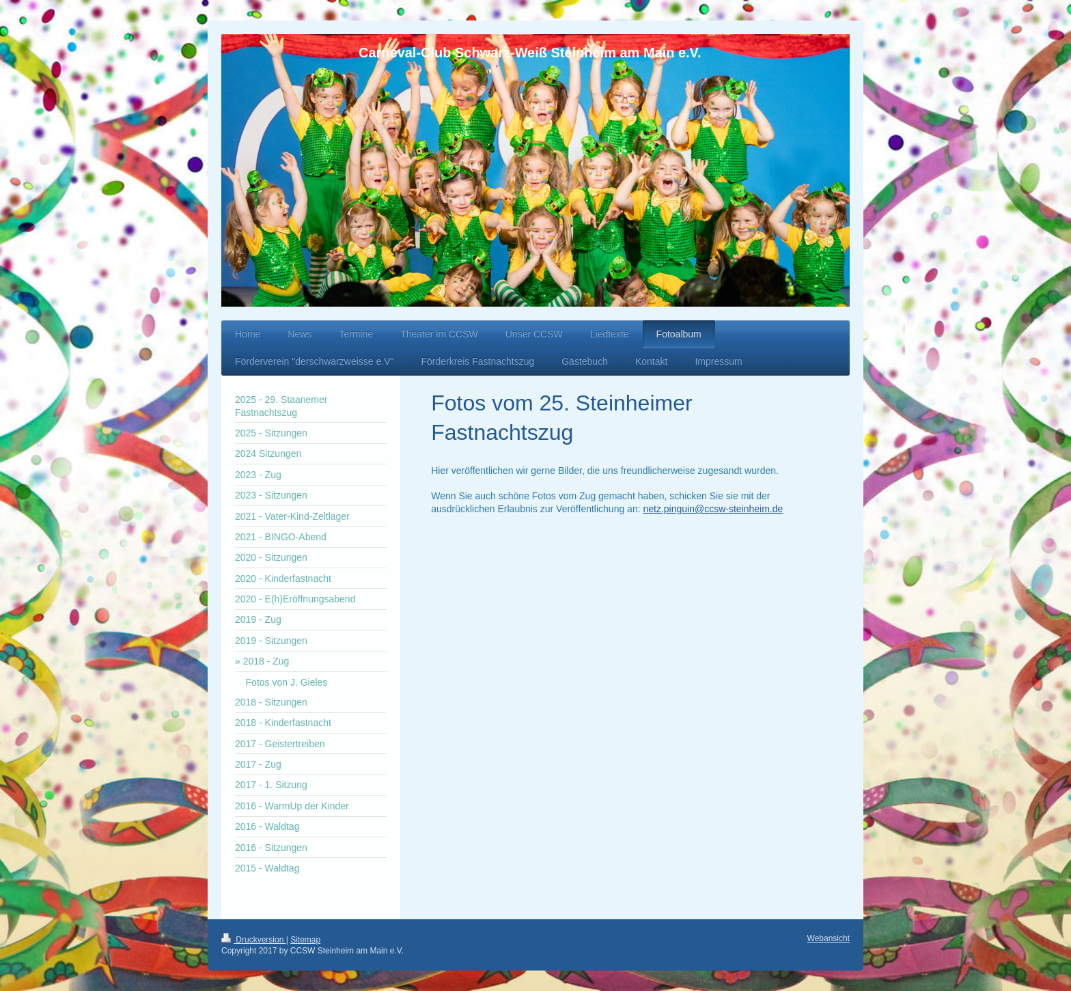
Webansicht (828, 938)
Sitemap (305, 940)
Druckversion (253, 940)
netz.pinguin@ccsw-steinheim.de (713, 508)
